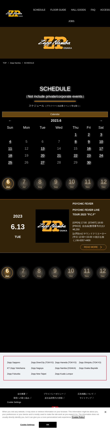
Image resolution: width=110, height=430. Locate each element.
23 (89, 155)
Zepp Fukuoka (13, 374)
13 (43, 148)
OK (47, 425)
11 (10, 148)
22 (75, 155)
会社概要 (21, 394)
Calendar (55, 114)
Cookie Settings (27, 425)
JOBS (71, 21)
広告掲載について (86, 394)
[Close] (105, 412)
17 (101, 148)
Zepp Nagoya (37, 368)
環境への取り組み (21, 398)
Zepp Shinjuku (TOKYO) (90, 362)
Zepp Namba (15, 63)
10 (101, 141)
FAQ (93, 10)
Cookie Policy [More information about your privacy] (78, 417)
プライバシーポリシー (54, 394)
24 (101, 155)
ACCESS (105, 10)
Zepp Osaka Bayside (88, 368)
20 (43, 155)
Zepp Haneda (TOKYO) (66, 362)
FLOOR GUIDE (58, 10)
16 (89, 148)
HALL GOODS (78, 10)
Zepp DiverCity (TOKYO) (42, 362)
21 (59, 155)
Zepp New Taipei (38, 374)
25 (10, 162)
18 (10, 155)
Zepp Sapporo (13, 362)
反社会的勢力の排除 (54, 398)
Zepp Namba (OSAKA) (65, 368)
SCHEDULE (39, 10)
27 (43, 162)
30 (89, 162)
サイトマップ (86, 398)
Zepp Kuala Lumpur (64, 374)
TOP (5, 63)
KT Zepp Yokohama (16, 368)
